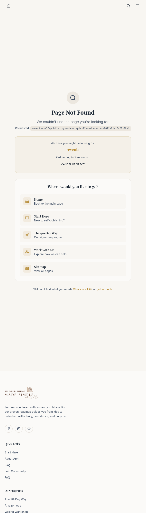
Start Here (11, 452)
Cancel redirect (73, 164)
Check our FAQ (82, 289)
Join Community (15, 471)
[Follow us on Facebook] (9, 429)
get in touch (104, 289)
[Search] (128, 5)
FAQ (7, 477)
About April (12, 458)
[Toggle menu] (137, 6)
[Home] (9, 6)
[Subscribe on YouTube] (29, 429)
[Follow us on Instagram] (19, 429)
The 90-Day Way (16, 499)
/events (73, 149)
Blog (8, 465)
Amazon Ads (13, 505)
